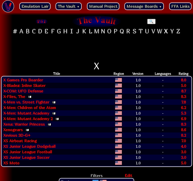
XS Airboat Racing (20, 140)
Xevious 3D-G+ (17, 135)
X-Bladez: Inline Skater (24, 85)
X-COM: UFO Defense (23, 91)
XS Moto (11, 162)
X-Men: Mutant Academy (26, 113)
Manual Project (103, 6)
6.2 (183, 107)
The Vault (69, 6)
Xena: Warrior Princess (24, 124)
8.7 (183, 91)
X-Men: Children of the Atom (29, 107)
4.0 (183, 146)
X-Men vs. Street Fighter (26, 102)
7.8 (183, 102)
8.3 (183, 96)
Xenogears (13, 129)
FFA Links (180, 6)
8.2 (183, 135)
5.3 (183, 113)
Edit (128, 175)
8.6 (183, 129)
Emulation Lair (35, 6)
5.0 (183, 85)
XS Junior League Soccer (26, 157)
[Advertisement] (96, 48)
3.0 (183, 151)
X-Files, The (14, 96)
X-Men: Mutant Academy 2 (28, 118)
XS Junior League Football (27, 151)
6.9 (183, 118)
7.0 (183, 140)
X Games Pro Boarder (23, 79)
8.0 (183, 79)
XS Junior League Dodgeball (29, 146)
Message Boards (144, 6)
